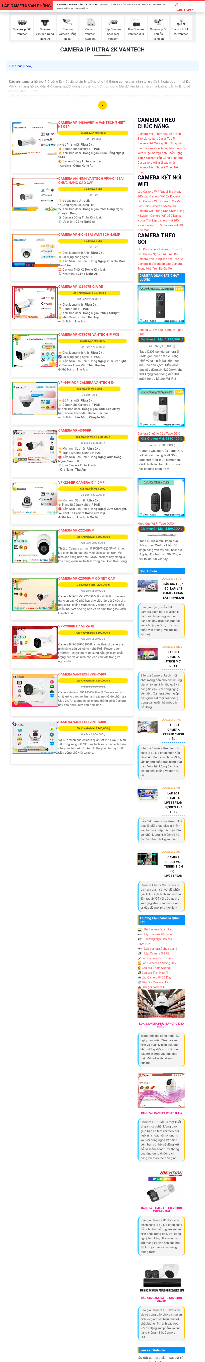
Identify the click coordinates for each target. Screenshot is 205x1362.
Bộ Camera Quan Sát (155, 929)
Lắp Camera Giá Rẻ (153, 953)
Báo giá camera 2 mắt (152, 138)
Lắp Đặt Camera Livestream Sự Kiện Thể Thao (173, 802)
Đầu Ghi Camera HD (153, 982)
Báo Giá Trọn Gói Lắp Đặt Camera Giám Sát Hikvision (173, 590)
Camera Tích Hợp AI (153, 972)
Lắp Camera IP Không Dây (157, 963)
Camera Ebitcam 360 (164, 206)
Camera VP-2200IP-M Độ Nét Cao (86, 578)
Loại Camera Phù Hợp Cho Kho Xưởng (161, 1025)
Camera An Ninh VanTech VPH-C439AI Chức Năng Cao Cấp (91, 180)
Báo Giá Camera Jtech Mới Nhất (173, 659)
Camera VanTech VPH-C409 (82, 674)
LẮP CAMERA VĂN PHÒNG (26, 5)
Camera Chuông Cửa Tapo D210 (159, 433)
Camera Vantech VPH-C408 (82, 722)
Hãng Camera (152, 4)
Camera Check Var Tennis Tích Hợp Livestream (173, 866)
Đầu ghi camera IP (152, 987)
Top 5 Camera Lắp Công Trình (157, 157)
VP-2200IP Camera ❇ (76, 626)
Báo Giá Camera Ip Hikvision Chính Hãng (161, 1210)
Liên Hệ (80, 8)
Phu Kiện (63, 8)
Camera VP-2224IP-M (76, 530)
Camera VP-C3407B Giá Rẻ (80, 287)
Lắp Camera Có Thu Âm (155, 958)
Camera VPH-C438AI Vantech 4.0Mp (89, 235)
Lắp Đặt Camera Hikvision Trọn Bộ (160, 249)
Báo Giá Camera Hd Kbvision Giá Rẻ (161, 1299)
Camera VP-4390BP (74, 430)
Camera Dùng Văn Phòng (75, 4)
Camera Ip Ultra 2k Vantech (102, 49)
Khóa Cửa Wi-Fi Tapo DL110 (156, 523)
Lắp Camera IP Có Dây (154, 977)
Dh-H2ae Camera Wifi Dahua (161, 1113)
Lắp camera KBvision (155, 934)
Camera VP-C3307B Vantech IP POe (88, 334)
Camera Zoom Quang (154, 967)
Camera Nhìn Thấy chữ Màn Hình (159, 133)
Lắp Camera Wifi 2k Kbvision (162, 196)
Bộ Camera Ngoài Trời (152, 254)
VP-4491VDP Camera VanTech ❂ (86, 383)
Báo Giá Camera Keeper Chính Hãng (173, 732)
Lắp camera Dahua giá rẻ (157, 948)
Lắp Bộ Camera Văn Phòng (118, 4)
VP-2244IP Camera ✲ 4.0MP (81, 482)
